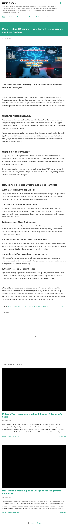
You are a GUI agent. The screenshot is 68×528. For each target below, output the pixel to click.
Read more (62, 436)
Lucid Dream (9, 3)
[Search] (61, 3)
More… (49, 17)
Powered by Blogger (34, 523)
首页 (3, 17)
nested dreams (26, 307)
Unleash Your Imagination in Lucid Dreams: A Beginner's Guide (32, 415)
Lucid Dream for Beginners (34, 17)
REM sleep (35, 307)
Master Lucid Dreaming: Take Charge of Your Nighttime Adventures (31, 492)
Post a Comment (13, 436)
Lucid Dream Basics (15, 17)
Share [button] (62, 307)
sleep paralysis (44, 307)
